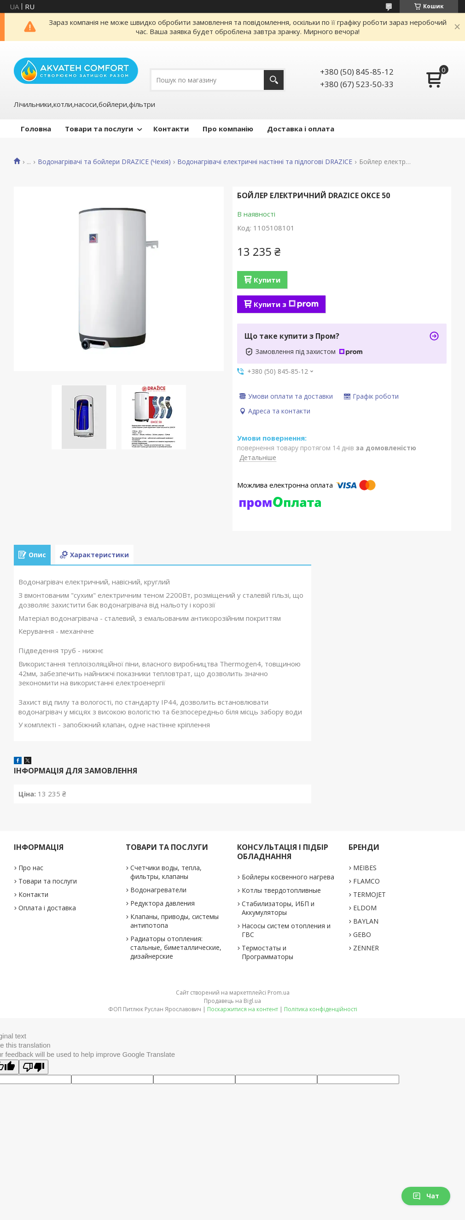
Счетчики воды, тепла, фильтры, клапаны (166, 872)
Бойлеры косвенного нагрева (288, 876)
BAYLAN (365, 921)
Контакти (171, 128)
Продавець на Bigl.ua (232, 1001)
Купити (267, 279)
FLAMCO (366, 881)
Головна (36, 128)
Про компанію (228, 128)
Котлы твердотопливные (281, 890)
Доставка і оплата (300, 128)
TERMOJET (369, 894)
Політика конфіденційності (320, 1009)
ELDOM (365, 907)
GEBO (362, 934)
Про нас (30, 867)
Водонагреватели (158, 889)
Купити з (286, 304)
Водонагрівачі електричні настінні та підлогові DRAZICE (264, 162)
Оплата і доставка (47, 907)
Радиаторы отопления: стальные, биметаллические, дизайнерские (175, 947)
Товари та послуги (99, 128)
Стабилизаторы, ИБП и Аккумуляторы (278, 908)
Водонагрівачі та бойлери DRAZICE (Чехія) (104, 162)
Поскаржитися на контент (242, 1009)
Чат (426, 1195)
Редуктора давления (162, 903)
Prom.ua (278, 992)
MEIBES (365, 867)
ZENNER (366, 947)
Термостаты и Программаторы (267, 952)
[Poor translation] (33, 1067)
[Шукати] (274, 80)
